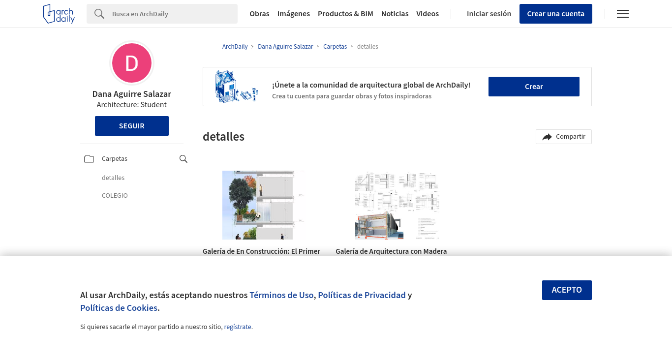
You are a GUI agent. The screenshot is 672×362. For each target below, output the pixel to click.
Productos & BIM (345, 14)
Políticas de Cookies (118, 308)
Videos (428, 14)
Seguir (132, 126)
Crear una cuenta (556, 13)
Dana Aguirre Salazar (132, 94)
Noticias (395, 14)
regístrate (237, 327)
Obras (259, 14)
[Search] (175, 14)
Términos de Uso (281, 295)
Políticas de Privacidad (362, 295)
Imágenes (293, 14)
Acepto (567, 290)
